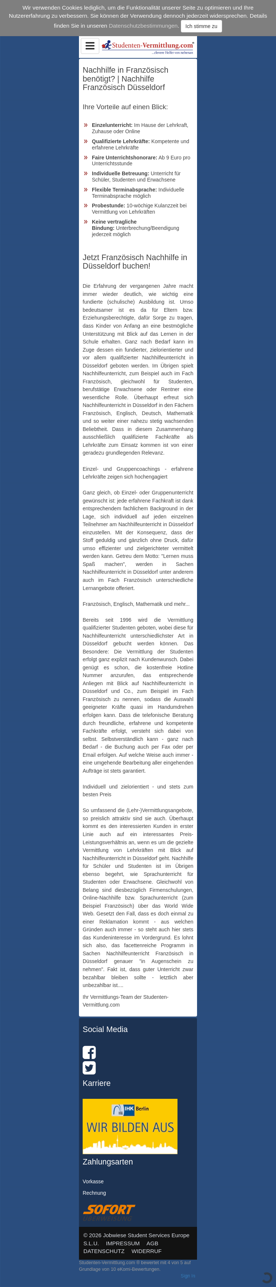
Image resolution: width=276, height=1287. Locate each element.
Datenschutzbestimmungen (143, 26)
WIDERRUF (147, 1251)
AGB (152, 1243)
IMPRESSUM (123, 1243)
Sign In (188, 1276)
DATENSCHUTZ (103, 1251)
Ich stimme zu (201, 26)
